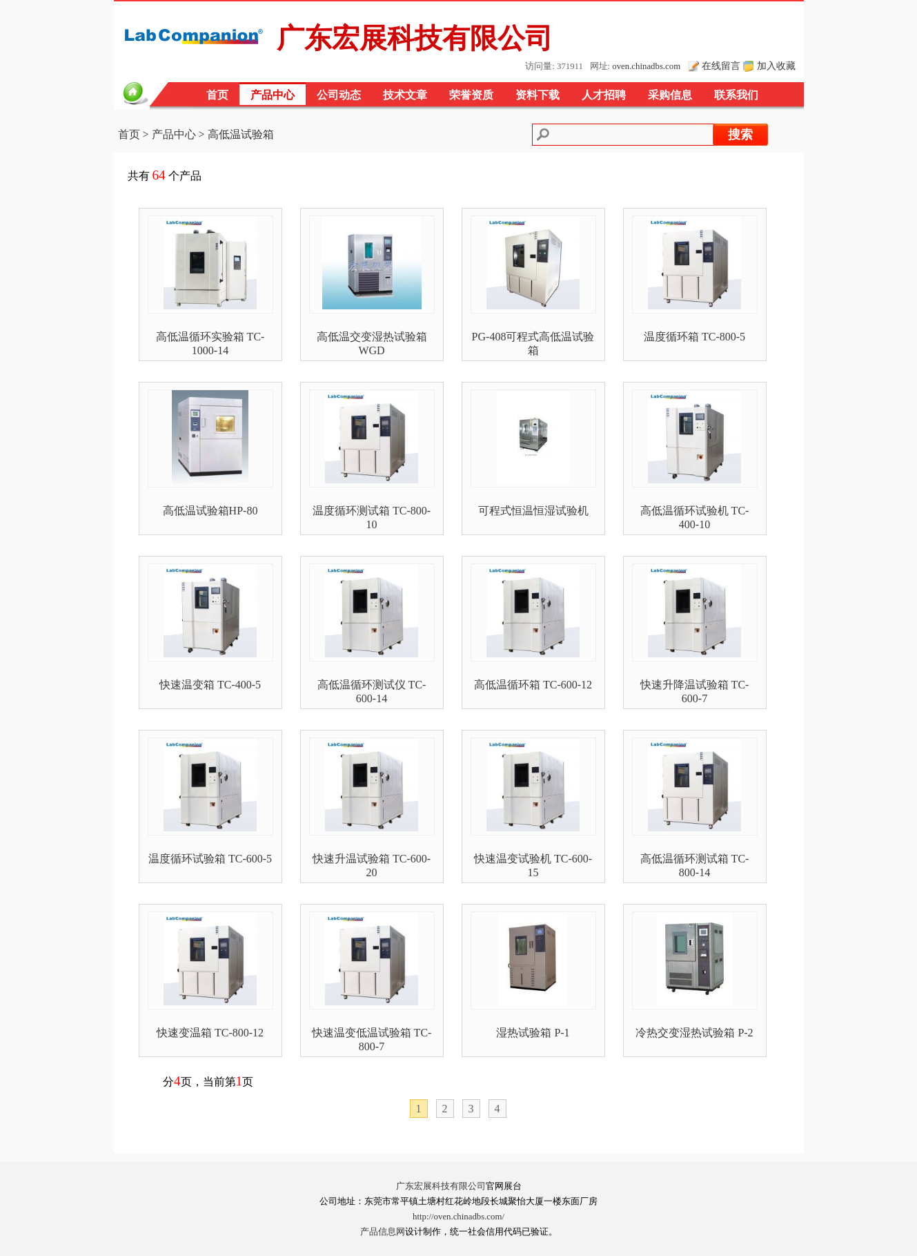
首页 (217, 95)
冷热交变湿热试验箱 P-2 (694, 1032)
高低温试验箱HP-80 (210, 510)
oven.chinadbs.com (646, 66)
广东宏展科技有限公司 (441, 1186)
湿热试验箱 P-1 (532, 1032)
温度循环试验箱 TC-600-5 (210, 858)
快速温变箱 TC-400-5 (210, 684)
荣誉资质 (471, 95)
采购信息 (670, 95)
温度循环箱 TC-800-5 (694, 336)
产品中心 (272, 95)
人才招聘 (604, 95)
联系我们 (736, 95)
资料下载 (537, 95)
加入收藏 (776, 65)
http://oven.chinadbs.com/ (458, 1216)
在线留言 (721, 65)
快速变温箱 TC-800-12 (210, 1032)
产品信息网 (382, 1232)
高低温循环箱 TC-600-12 (533, 684)
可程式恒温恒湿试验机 (533, 510)
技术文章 (405, 95)
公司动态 (339, 95)
